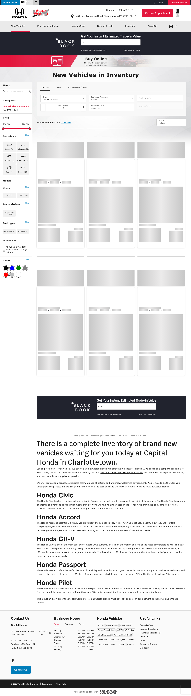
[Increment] (83, 107)
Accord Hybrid (111, 625)
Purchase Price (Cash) (77, 87)
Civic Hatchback (104, 635)
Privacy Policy (61, 684)
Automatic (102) (9, 262)
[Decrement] (42, 107)
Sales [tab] (56, 624)
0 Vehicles (66, 122)
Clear (27, 135)
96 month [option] (95, 108)
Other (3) (10, 301)
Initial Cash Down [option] (50, 100)
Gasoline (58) (9, 280)
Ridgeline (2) (8, 230)
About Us (144, 636)
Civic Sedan (102, 640)
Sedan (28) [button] (22, 172)
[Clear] (29, 91)
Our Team (144, 648)
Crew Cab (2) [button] (22, 160)
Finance (45, 87)
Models (16, 181)
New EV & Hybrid (10, 110)
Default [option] (162, 123)
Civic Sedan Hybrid (117, 640)
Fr (177, 14)
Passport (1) (8, 218)
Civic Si (131, 640)
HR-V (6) (6, 211)
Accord (100, 625)
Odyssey (121, 644)
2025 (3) (9, 244)
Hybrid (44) (23, 280)
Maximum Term (97, 105)
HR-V (113, 644)
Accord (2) (7, 185)
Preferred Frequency (99, 97)
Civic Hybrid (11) (10, 203)
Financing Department (150, 633)
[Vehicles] (111, 42)
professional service (56, 483)
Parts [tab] (81, 624)
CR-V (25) (7, 192)
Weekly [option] (94, 100)
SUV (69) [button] (9, 172)
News (142, 640)
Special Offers (146, 625)
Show (45, 97)
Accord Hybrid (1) (10, 188)
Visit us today (118, 599)
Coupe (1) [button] (9, 149)
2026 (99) (23, 244)
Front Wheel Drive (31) (17, 299)
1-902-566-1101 (124, 10)
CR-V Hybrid (129, 630)
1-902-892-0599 (24, 648)
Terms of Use (47, 684)
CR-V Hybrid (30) (10, 196)
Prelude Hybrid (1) (11, 226)
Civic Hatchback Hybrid (122, 635)
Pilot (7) (6, 222)
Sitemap (35, 684)
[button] (10, 2)
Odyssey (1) (8, 215)
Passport (130, 644)
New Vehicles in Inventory (16, 106)
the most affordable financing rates (133, 486)
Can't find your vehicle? (132, 50)
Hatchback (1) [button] (23, 149)
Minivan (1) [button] (9, 160)
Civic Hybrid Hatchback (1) (14, 207)
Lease (58, 87)
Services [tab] (69, 624)
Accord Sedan (125, 625)
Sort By (162, 120)
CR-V (119, 630)
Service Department (149, 629)
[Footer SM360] (108, 692)
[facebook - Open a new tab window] (12, 660)
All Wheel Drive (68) (16, 296)
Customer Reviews (148, 644)
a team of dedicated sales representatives (121, 472)
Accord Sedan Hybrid (106, 630)
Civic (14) (7, 200)
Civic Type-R (103, 644)
